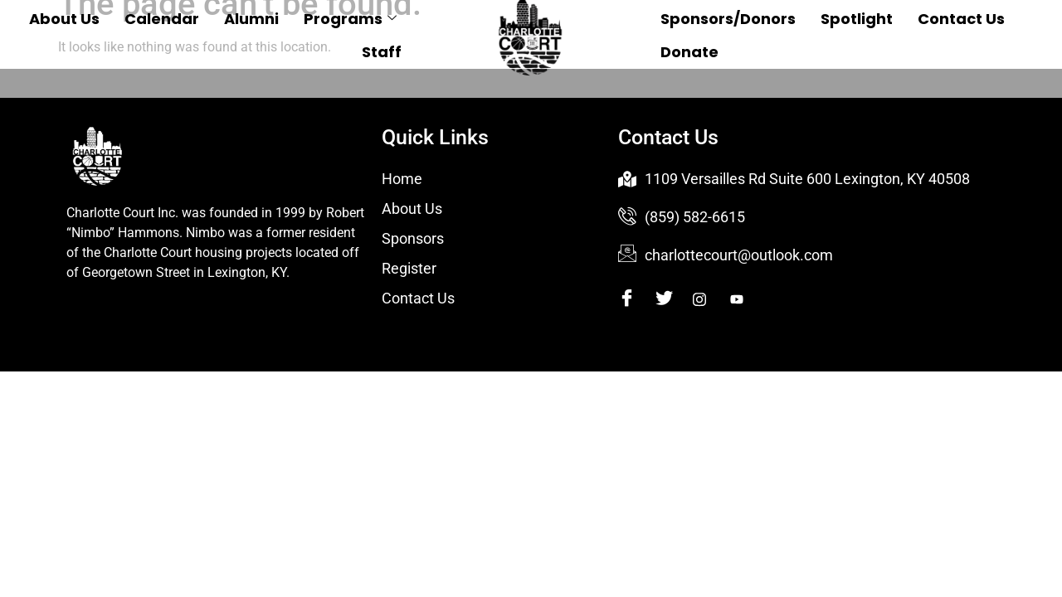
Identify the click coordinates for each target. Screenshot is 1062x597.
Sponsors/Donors (728, 18)
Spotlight (857, 18)
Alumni (251, 18)
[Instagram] (710, 299)
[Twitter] (672, 299)
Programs (350, 18)
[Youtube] (747, 299)
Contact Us (961, 18)
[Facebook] (635, 299)
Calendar (161, 18)
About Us (64, 18)
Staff (382, 51)
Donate (689, 51)
